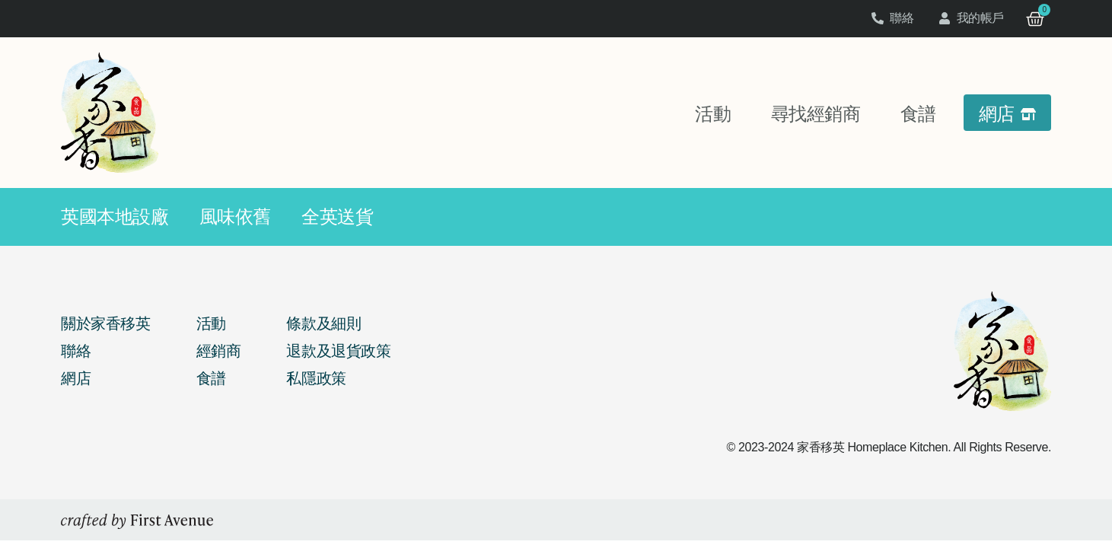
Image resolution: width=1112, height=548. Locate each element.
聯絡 (76, 350)
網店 (76, 378)
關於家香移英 (106, 323)
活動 (211, 323)
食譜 (211, 378)
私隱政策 (316, 378)
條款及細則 (323, 323)
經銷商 (218, 350)
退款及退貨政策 (338, 350)
